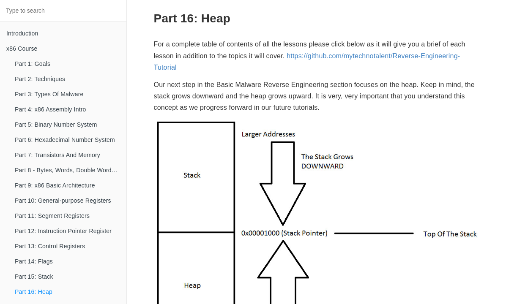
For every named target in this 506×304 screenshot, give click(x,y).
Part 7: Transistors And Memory (57, 155)
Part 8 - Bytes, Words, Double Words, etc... (70, 170)
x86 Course (22, 48)
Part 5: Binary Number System (56, 124)
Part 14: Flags (34, 261)
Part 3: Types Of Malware (49, 94)
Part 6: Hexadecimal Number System (65, 139)
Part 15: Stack (34, 276)
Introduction (22, 33)
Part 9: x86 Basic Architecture (55, 185)
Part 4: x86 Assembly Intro (50, 109)
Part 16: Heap (33, 291)
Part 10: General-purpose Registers (63, 200)
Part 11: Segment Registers (52, 215)
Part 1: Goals (32, 63)
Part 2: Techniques (40, 79)
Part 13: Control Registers (50, 246)
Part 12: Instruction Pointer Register (63, 231)
